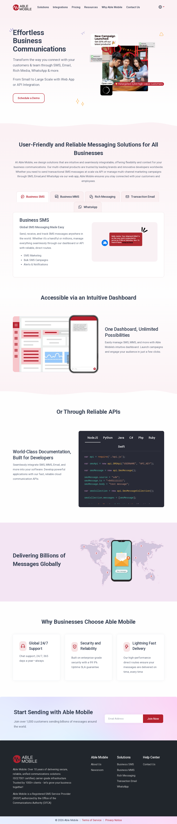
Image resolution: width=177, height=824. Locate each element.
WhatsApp (123, 786)
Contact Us (133, 7)
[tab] (32, 197)
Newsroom (97, 770)
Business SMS (125, 764)
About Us (96, 764)
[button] (161, 7)
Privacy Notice (113, 820)
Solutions (43, 7)
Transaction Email (127, 781)
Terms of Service (92, 820)
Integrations (60, 7)
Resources (91, 7)
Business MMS (126, 770)
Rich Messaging (126, 775)
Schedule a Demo (29, 98)
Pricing (76, 7)
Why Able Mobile (112, 7)
